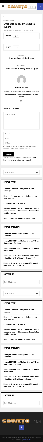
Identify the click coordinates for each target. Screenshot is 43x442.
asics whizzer (26, 91)
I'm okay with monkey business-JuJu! (21, 68)
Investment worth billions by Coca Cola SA (19, 218)
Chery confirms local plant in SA (15, 203)
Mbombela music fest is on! (21, 58)
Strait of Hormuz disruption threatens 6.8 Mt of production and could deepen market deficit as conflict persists (21, 211)
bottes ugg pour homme (14, 94)
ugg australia (27, 94)
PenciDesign (27, 440)
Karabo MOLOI (9, 30)
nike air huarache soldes (12, 91)
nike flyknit (35, 91)
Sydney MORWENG (10, 233)
